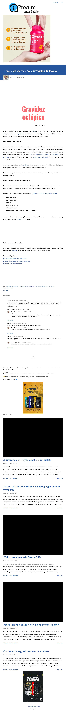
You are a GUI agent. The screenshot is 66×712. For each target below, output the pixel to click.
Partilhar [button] (5, 290)
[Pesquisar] (55, 2)
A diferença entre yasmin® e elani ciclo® (27, 460)
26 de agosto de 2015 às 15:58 (19, 300)
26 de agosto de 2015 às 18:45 (24, 327)
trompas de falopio (8, 288)
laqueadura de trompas (48, 286)
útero (34, 131)
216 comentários (13, 478)
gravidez (20, 134)
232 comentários (13, 643)
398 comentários (13, 669)
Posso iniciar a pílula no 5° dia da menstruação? (31, 624)
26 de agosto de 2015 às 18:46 (24, 342)
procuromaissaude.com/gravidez (12, 263)
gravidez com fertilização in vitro (42, 157)
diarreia (19, 219)
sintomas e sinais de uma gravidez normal (45, 193)
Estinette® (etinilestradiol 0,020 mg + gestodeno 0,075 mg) (31, 488)
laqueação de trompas (36, 286)
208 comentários (13, 575)
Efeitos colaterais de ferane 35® (22, 557)
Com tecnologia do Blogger (33, 706)
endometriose (7, 157)
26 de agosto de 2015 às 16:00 (19, 336)
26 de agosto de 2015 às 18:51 (24, 311)
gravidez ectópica (16, 286)
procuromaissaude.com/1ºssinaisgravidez (15, 258)
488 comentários (13, 508)
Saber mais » (60, 478)
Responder (10, 320)
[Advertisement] (33, 91)
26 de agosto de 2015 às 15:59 (19, 323)
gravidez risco (25, 286)
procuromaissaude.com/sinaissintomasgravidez (16, 261)
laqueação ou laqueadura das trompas (47, 154)
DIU (31, 154)
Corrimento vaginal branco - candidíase (26, 651)
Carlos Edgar (14, 311)
